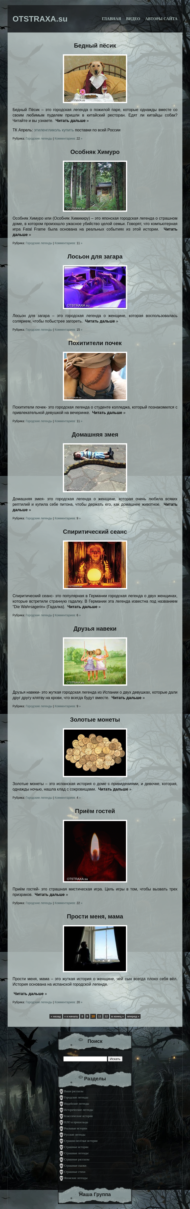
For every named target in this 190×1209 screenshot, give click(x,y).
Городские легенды (39, 138)
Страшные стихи (74, 1172)
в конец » (117, 1016)
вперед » (133, 1016)
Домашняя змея (95, 434)
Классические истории (78, 1116)
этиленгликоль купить (54, 130)
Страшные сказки (75, 1165)
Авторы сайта (161, 19)
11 (99, 1016)
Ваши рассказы (73, 1091)
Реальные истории (75, 1128)
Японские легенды (76, 1178)
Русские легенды (74, 1134)
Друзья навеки (95, 628)
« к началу (71, 1016)
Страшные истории (76, 1147)
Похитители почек (95, 343)
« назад (56, 1016)
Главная (111, 19)
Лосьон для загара (95, 256)
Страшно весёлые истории (80, 1141)
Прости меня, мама (95, 916)
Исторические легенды (78, 1110)
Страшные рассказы (76, 1159)
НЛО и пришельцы (76, 1122)
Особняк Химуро (94, 151)
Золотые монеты (95, 719)
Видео (133, 19)
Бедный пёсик (95, 45)
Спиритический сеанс (95, 531)
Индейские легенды (76, 1103)
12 (106, 1016)
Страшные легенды (76, 1153)
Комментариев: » (68, 138)
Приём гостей (95, 811)
